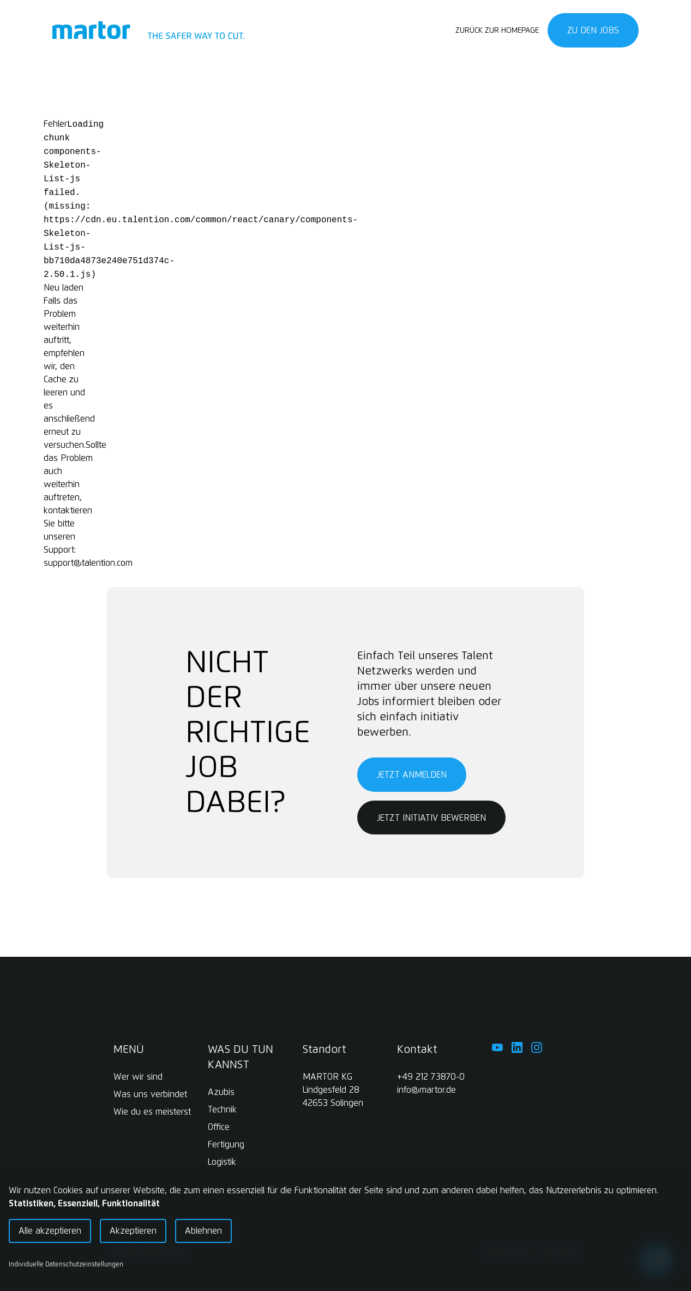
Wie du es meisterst (152, 1112)
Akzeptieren (133, 1231)
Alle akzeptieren (50, 1231)
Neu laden (63, 287)
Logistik (222, 1162)
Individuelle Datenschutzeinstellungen (66, 1265)
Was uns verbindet (150, 1094)
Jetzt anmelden (412, 775)
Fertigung (226, 1144)
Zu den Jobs (593, 30)
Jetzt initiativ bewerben (431, 818)
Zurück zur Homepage (497, 30)
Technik (222, 1109)
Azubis (221, 1092)
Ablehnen (203, 1231)
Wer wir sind (138, 1077)
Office (219, 1127)
